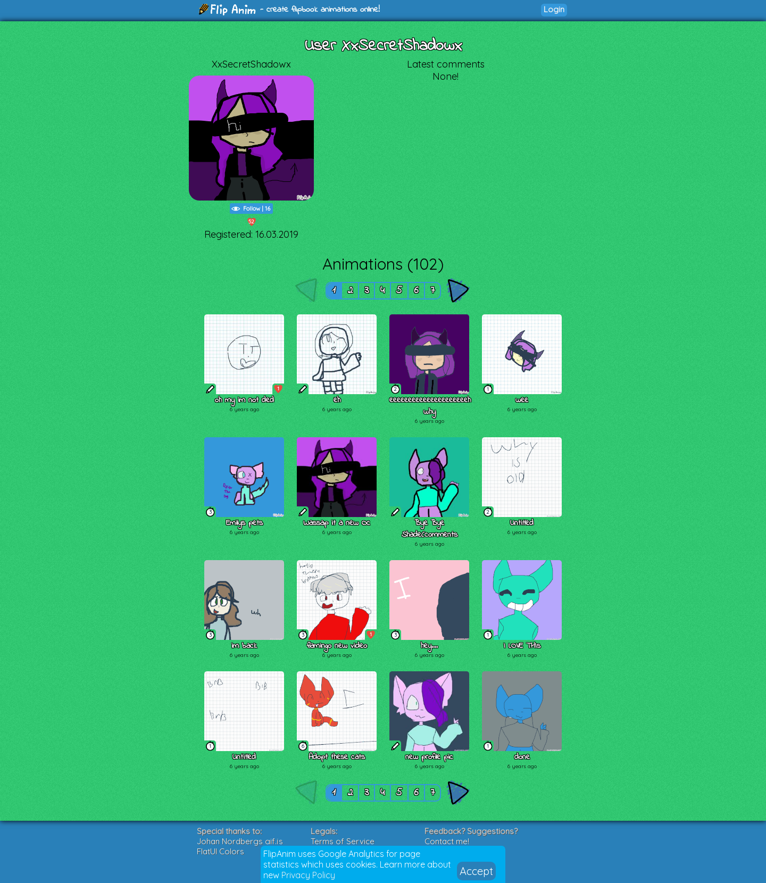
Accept (476, 871)
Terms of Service (342, 841)
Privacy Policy (308, 875)
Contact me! (446, 841)
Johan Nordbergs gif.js (240, 841)
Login (554, 9)
